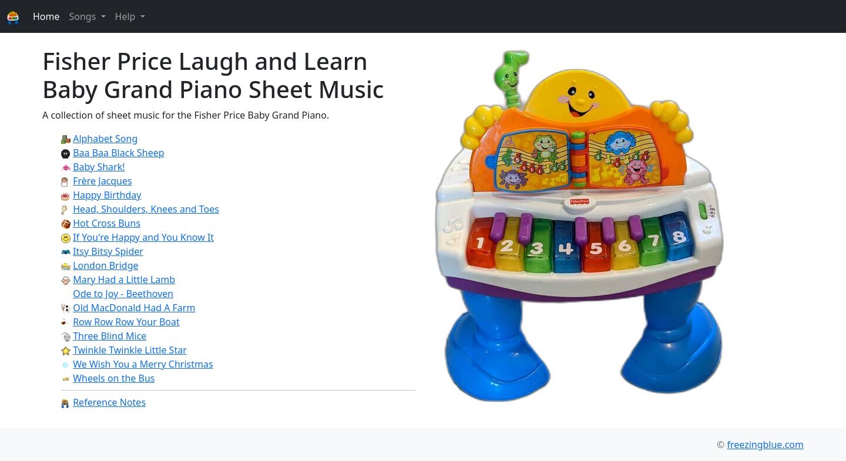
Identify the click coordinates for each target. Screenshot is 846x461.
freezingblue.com (765, 444)
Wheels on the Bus (114, 378)
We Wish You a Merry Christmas (143, 364)
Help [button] (126, 16)
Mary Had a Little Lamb (124, 279)
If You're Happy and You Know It (143, 237)
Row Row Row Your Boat (126, 321)
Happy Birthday (107, 195)
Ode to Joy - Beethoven (123, 293)
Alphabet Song (105, 138)
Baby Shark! (99, 166)
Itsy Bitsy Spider (108, 251)
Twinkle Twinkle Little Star (130, 350)
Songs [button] (83, 16)
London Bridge (105, 265)
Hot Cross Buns (106, 223)
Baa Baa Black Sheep (118, 152)
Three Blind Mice (109, 335)
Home (46, 16)
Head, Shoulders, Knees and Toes (146, 209)
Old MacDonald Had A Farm (134, 307)
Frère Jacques (102, 180)
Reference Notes (109, 402)
